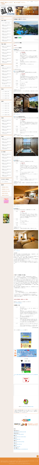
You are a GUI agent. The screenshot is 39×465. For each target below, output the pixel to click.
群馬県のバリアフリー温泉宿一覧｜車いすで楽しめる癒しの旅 (6, 74)
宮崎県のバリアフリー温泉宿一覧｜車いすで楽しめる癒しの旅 (6, 169)
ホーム (28, 1)
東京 (23, 436)
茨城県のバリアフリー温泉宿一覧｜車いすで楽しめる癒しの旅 (6, 68)
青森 (16, 431)
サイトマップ (36, 1)
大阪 (27, 406)
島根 (16, 444)
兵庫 (19, 441)
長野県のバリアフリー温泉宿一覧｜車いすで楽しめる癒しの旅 (6, 62)
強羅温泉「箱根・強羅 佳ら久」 (5, 195)
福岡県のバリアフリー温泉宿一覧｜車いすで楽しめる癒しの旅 (6, 154)
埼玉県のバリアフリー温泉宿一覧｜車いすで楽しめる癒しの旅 (6, 77)
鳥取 (14, 444)
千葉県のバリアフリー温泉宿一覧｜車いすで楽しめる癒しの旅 (6, 80)
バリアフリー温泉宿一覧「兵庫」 (19, 17)
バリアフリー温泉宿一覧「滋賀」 (6, 103)
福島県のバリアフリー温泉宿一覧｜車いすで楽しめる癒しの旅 (6, 40)
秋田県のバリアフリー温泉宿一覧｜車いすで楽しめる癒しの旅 (6, 34)
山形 (23, 431)
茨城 (14, 436)
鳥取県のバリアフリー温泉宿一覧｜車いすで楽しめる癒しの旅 (6, 120)
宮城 (20, 431)
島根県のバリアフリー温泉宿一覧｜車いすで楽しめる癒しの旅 (6, 123)
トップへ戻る (38, 456)
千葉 (21, 436)
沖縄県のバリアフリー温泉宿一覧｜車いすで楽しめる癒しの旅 (6, 175)
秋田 (21, 431)
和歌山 (32, 406)
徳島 (17, 446)
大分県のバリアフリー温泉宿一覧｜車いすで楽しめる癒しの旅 (6, 166)
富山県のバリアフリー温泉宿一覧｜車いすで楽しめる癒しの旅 (6, 50)
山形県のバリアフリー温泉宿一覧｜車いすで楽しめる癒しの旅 (6, 37)
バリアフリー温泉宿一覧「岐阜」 (6, 91)
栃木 (16, 436)
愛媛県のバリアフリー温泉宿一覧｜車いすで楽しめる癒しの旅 (6, 139)
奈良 (30, 406)
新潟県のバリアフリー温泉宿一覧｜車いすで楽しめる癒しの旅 (6, 47)
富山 (16, 434)
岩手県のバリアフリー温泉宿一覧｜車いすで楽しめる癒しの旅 (6, 28)
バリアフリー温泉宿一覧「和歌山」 (6, 114)
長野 (23, 434)
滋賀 (23, 406)
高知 (19, 446)
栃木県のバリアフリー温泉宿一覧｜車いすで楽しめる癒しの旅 (6, 71)
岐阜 (14, 439)
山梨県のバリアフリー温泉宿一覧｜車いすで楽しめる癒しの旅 (6, 59)
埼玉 (19, 436)
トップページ (14, 17)
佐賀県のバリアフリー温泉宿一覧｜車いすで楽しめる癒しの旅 (6, 157)
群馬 (17, 436)
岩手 (18, 431)
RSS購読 (32, 1)
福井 (19, 434)
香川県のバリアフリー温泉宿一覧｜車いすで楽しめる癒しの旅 (6, 142)
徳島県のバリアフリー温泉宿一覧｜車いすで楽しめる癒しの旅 (6, 145)
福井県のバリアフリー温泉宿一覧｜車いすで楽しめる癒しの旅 (6, 56)
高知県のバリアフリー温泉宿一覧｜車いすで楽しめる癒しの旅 (6, 148)
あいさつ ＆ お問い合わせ (5, 181)
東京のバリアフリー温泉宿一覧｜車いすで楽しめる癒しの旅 (6, 83)
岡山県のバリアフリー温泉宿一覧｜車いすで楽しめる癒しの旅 (6, 126)
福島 (25, 431)
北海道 (15, 431)
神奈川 (25, 436)
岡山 (17, 444)
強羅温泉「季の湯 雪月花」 (5, 193)
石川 (17, 434)
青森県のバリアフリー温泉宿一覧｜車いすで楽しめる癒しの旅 (6, 25)
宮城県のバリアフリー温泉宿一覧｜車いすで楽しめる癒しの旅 (6, 31)
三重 (19, 439)
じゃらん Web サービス (17, 114)
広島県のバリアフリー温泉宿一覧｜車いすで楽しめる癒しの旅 (6, 129)
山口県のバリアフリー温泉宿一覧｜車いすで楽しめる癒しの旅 (6, 132)
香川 (16, 446)
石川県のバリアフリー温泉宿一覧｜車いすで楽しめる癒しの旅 (6, 53)
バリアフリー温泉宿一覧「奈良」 (6, 112)
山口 (21, 444)
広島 (19, 444)
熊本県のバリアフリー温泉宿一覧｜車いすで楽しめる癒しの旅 (6, 163)
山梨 (21, 434)
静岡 (16, 439)
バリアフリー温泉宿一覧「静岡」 (6, 93)
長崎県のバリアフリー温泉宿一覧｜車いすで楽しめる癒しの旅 (6, 160)
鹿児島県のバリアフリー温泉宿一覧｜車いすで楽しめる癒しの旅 (6, 172)
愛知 (17, 439)
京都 (25, 406)
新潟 (14, 434)
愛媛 (14, 446)
